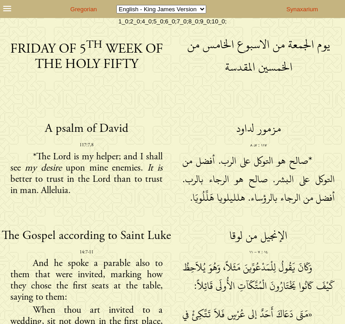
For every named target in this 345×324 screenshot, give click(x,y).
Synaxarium (302, 9)
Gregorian (84, 9)
